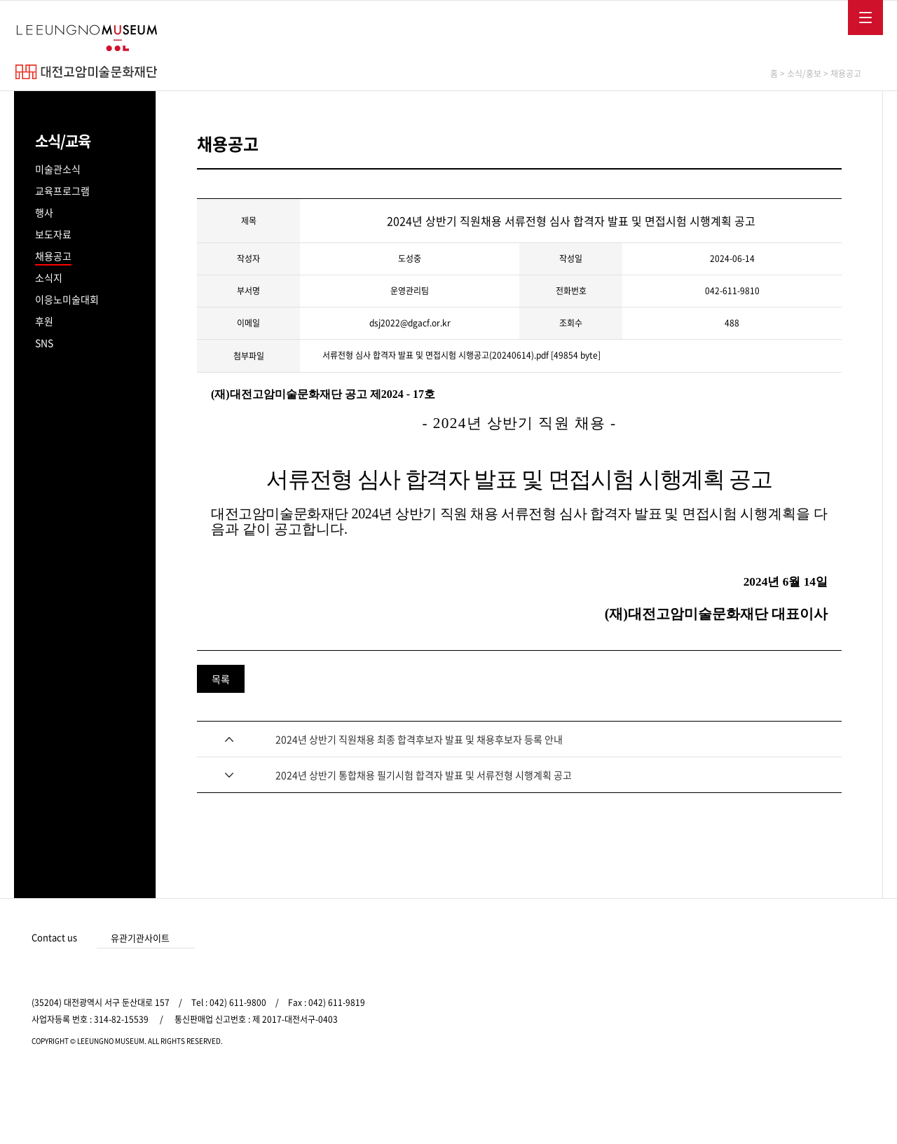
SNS (44, 343)
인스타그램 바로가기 (812, 938)
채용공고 (53, 256)
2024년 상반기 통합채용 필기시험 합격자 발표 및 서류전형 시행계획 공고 (423, 775)
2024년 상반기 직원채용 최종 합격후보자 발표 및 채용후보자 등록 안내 (419, 739)
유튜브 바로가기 (858, 938)
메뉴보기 (865, 17)
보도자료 (53, 234)
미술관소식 (58, 169)
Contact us (54, 937)
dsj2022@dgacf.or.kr (410, 323)
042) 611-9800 (238, 1002)
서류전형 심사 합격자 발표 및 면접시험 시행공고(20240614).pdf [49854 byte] (461, 355)
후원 (44, 321)
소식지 (48, 277)
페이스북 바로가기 (789, 938)
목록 (221, 679)
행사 (44, 212)
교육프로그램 (62, 191)
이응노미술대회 (67, 299)
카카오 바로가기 (835, 938)
